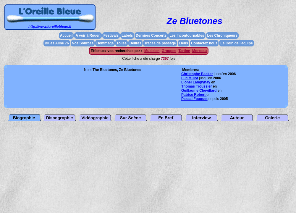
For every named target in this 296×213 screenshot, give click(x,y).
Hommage (105, 43)
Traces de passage (160, 43)
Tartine (184, 51)
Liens (183, 43)
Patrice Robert (193, 95)
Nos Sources (82, 43)
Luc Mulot (189, 78)
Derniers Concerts (151, 35)
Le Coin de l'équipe (236, 43)
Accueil (66, 35)
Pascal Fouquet (194, 99)
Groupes (169, 51)
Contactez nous (204, 43)
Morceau (199, 51)
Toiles (122, 43)
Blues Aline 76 (57, 43)
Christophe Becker (197, 74)
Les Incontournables (186, 35)
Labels (127, 35)
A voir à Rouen (87, 35)
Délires (135, 43)
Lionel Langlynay (195, 82)
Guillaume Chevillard (199, 90)
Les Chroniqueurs (222, 35)
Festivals (111, 35)
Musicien (151, 51)
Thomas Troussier (196, 86)
